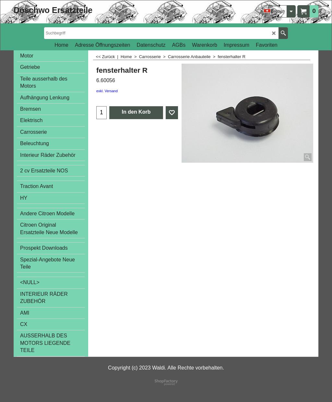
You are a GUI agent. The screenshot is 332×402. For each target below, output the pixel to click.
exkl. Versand (107, 91)
